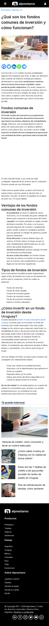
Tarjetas (8, 528)
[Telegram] (24, 66)
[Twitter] (9, 66)
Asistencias (9, 535)
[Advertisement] (24, 159)
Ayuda (7, 593)
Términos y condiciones (23, 612)
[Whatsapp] (19, 66)
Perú (6, 561)
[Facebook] (4, 66)
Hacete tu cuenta (12, 590)
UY (21, 10)
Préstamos (9, 525)
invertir (15, 73)
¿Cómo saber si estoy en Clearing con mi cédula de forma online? (32, 455)
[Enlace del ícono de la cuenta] (45, 3)
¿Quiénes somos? (12, 579)
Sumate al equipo (12, 586)
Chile (7, 564)
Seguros (8, 532)
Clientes (8, 583)
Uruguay (8, 550)
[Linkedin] (14, 66)
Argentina (9, 546)
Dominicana (10, 568)
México (8, 554)
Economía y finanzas (10, 10)
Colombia (9, 557)
